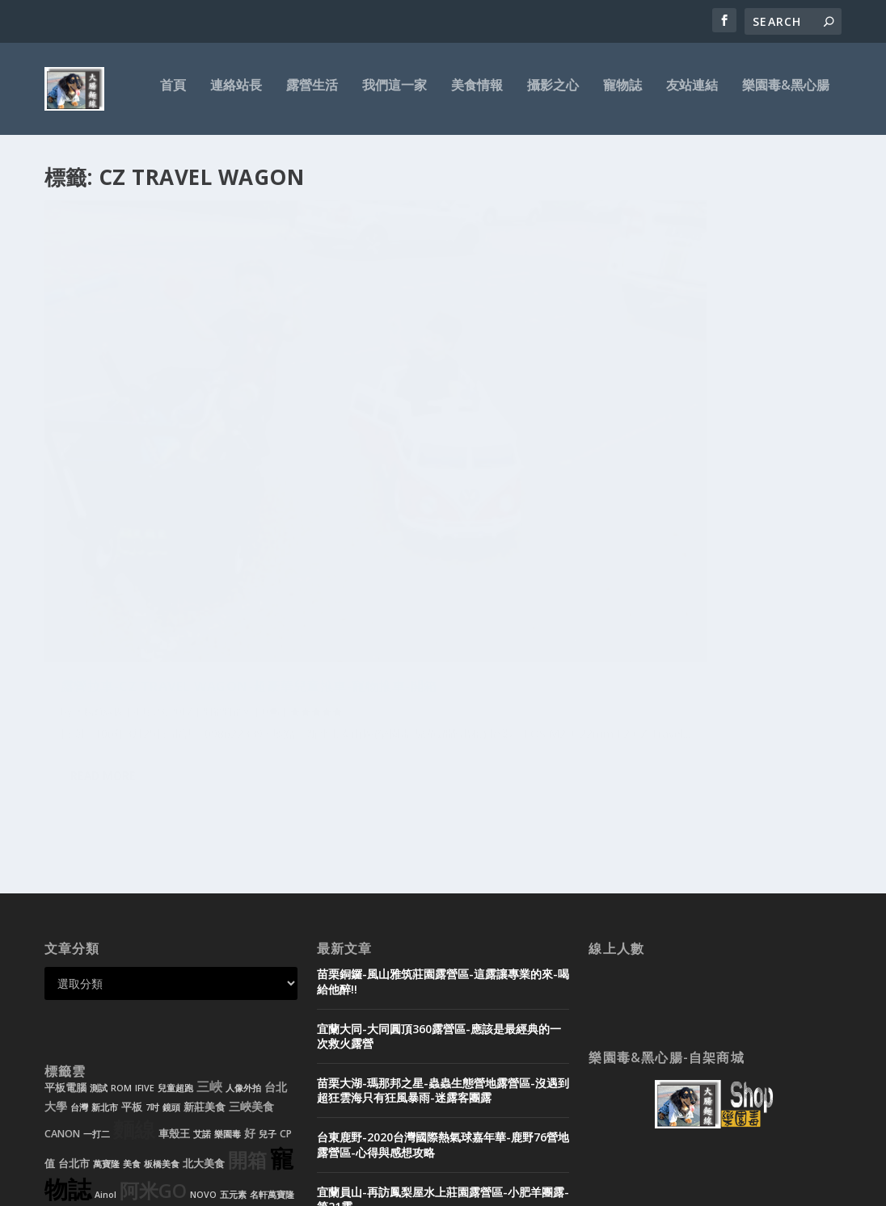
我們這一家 (394, 94)
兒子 (267, 919)
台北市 (74, 949)
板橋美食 (161, 949)
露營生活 (312, 94)
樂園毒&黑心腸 (785, 94)
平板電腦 (65, 873)
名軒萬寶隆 (272, 979)
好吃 (124, 1007)
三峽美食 (251, 891)
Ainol (105, 979)
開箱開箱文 (227, 464)
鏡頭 (171, 892)
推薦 (252, 1004)
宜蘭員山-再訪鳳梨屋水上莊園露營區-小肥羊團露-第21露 (443, 984)
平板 (131, 892)
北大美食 (204, 949)
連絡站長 (236, 94)
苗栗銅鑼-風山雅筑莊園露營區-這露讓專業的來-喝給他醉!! (443, 766)
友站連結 (692, 94)
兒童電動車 (66, 1009)
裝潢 (101, 1009)
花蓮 (65, 1029)
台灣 (79, 892)
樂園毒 (227, 919)
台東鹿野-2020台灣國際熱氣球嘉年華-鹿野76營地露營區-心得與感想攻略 (443, 929)
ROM (121, 873)
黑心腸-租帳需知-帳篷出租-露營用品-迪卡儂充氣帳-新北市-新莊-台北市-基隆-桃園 (440, 1092)
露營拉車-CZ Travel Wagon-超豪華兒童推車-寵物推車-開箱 (171, 430)
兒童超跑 (175, 873)
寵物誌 (622, 94)
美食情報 (477, 94)
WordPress (307, 1187)
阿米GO (153, 976)
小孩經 (213, 1009)
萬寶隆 (106, 949)
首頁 (173, 94)
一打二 (96, 919)
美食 (132, 949)
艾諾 (202, 919)
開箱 (247, 945)
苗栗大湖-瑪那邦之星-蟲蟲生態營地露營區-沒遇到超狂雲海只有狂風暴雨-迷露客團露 (443, 875)
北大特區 (168, 1006)
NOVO (203, 979)
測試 (99, 873)
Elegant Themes (156, 1187)
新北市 (104, 892)
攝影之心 (553, 94)
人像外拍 (243, 873)
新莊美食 (205, 892)
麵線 (134, 915)
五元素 (233, 979)
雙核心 (93, 1029)
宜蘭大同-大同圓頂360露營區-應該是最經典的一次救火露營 (439, 820)
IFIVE (144, 873)
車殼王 (174, 919)
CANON (62, 919)
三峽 (209, 871)
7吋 (152, 892)
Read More (103, 583)
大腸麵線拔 (98, 464)
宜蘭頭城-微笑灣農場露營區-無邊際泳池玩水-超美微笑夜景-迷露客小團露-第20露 (443, 1038)
